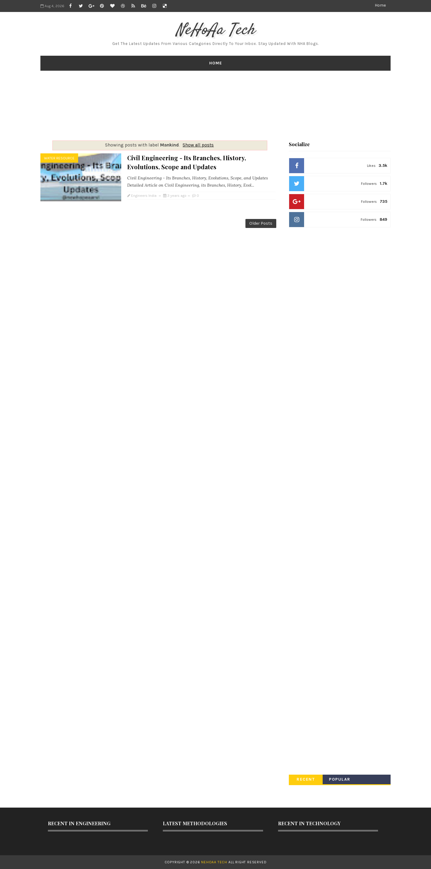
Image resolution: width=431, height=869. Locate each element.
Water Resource (59, 158)
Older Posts (260, 223)
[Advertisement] (215, 106)
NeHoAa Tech (215, 30)
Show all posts (198, 145)
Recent (306, 779)
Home (380, 5)
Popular (339, 779)
